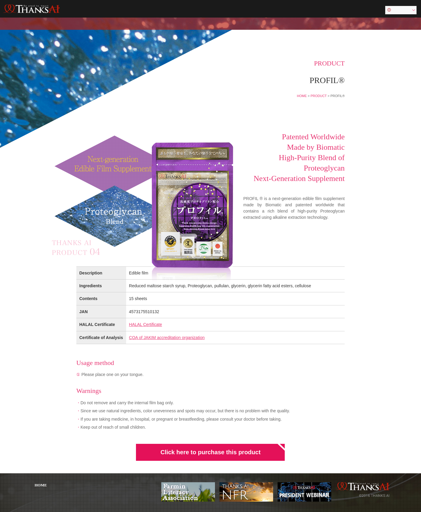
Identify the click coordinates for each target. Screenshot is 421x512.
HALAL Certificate (145, 324)
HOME (302, 96)
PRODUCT (318, 96)
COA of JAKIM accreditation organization (167, 337)
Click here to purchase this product (210, 452)
